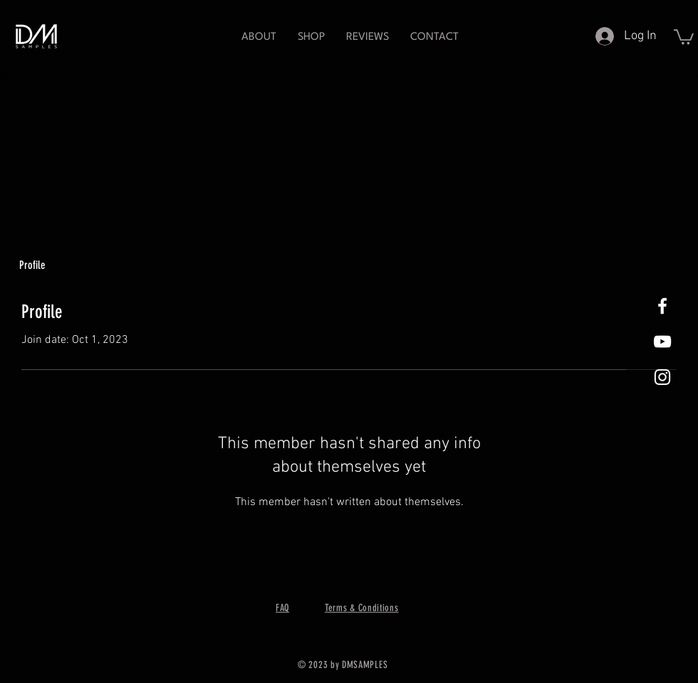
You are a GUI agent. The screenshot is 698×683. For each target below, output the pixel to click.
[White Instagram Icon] (662, 377)
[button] (311, 37)
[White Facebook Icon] (662, 306)
